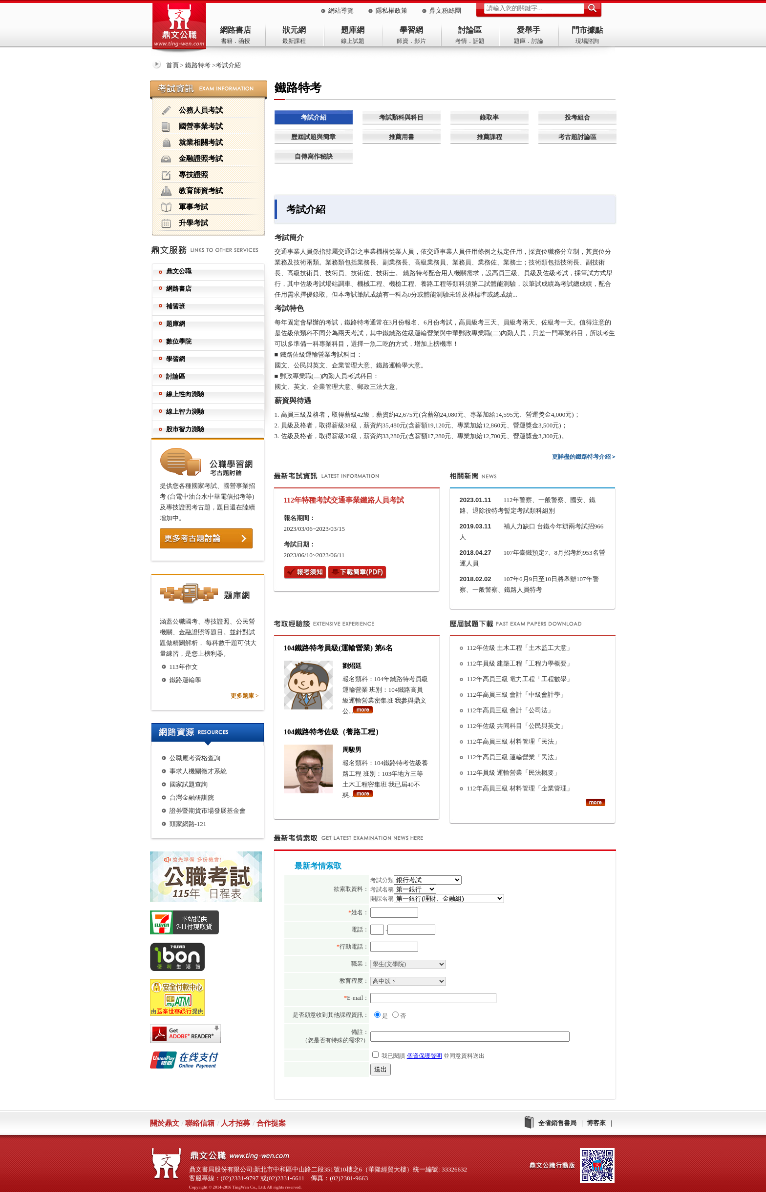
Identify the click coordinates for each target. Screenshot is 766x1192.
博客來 (596, 1123)
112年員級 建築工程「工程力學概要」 (520, 663)
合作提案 (271, 1123)
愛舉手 (528, 30)
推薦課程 (489, 137)
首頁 (172, 65)
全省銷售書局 (557, 1123)
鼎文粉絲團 (445, 10)
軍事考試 (184, 207)
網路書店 (235, 30)
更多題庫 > (245, 695)
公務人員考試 (192, 111)
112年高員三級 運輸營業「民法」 (513, 757)
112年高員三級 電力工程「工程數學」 (520, 679)
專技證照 (184, 175)
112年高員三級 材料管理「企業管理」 (520, 788)
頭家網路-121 (188, 824)
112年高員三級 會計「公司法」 (510, 710)
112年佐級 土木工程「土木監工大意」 (520, 647)
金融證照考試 (192, 159)
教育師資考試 (192, 191)
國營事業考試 (192, 127)
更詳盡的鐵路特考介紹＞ (584, 456)
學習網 (411, 30)
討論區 (470, 30)
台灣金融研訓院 (192, 797)
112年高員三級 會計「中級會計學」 (517, 694)
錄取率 (489, 117)
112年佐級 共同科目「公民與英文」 (517, 725)
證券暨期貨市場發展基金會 (208, 810)
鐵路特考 (198, 65)
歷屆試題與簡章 (313, 137)
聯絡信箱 (199, 1123)
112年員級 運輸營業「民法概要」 (513, 772)
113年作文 (184, 666)
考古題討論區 (577, 137)
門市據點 (587, 30)
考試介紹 (313, 117)
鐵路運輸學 (185, 680)
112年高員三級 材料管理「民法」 (513, 741)
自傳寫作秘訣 (314, 156)
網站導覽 (341, 10)
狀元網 (294, 30)
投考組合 (577, 117)
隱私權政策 (391, 10)
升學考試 (184, 223)
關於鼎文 (164, 1123)
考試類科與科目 (401, 117)
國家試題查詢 (189, 784)
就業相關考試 (192, 143)
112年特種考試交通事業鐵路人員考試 (344, 500)
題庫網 (352, 30)
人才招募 (235, 1123)
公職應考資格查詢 (195, 758)
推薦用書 (401, 137)
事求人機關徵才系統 (198, 771)
